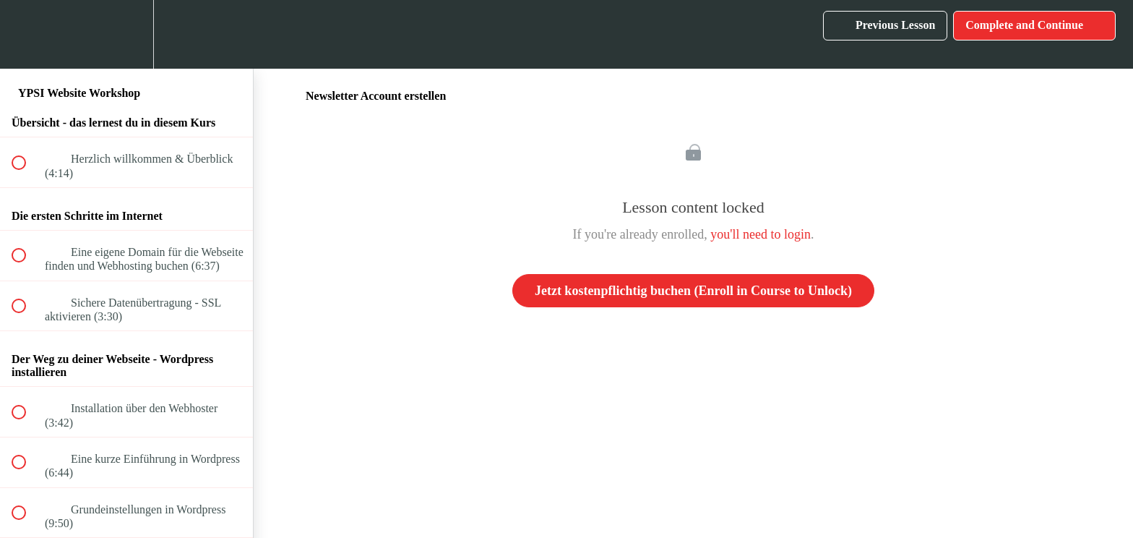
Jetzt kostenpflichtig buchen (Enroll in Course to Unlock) (693, 290)
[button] (26, 34)
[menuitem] (126, 34)
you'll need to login (760, 234)
